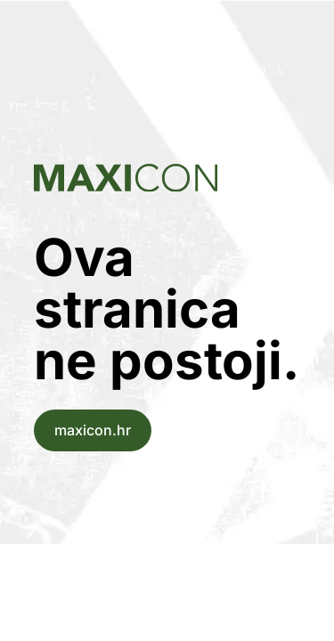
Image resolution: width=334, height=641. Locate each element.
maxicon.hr (92, 430)
